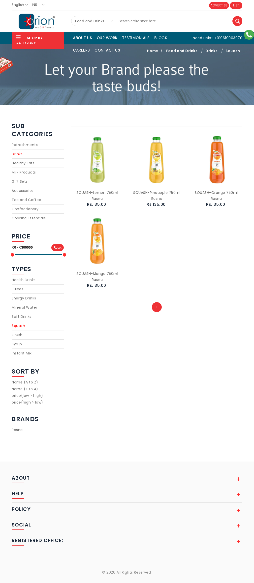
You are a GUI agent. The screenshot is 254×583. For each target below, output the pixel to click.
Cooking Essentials (29, 218)
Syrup (17, 344)
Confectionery (25, 208)
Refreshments (25, 144)
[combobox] (21, 5)
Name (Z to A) (25, 388)
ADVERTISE (219, 5)
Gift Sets (20, 181)
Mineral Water (24, 307)
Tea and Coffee (26, 199)
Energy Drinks (24, 298)
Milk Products (24, 172)
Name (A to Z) (25, 382)
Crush (17, 334)
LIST (236, 5)
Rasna (17, 429)
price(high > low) (27, 402)
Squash (18, 325)
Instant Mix (22, 353)
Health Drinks (24, 279)
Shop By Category (28, 39)
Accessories (23, 190)
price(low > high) (27, 395)
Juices (17, 289)
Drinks (17, 153)
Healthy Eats (23, 163)
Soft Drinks (22, 316)
